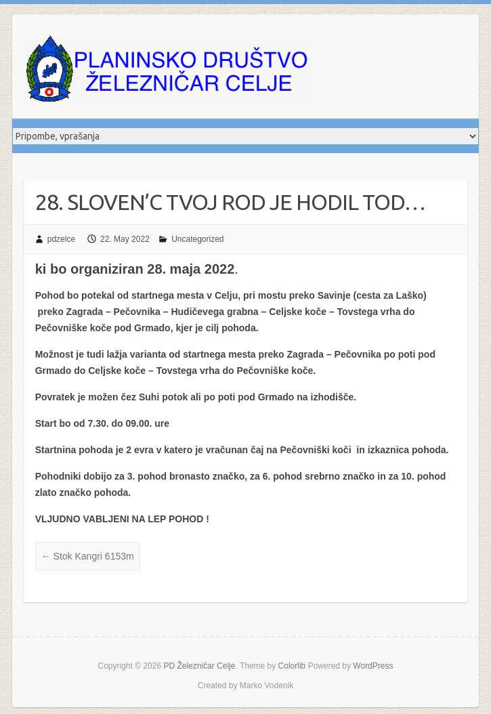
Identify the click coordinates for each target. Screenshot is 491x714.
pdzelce (61, 239)
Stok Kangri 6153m (87, 556)
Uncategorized (197, 239)
